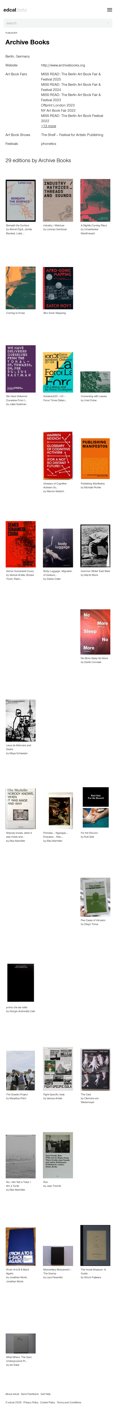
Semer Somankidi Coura (20, 571)
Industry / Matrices (53, 225)
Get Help (46, 1394)
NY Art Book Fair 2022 (58, 111)
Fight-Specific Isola (53, 1095)
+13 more (48, 126)
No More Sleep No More (94, 658)
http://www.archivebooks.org (63, 66)
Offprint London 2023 (58, 106)
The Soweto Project (17, 1095)
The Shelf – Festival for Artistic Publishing (72, 135)
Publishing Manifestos (93, 484)
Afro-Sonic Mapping (54, 313)
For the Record (89, 833)
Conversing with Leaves (94, 396)
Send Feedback (30, 1394)
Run (45, 1182)
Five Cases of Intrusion (93, 920)
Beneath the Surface (17, 225)
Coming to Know (15, 313)
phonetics (48, 144)
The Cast (86, 1095)
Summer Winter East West (95, 571)
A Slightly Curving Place (94, 225)
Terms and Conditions (69, 1402)
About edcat (12, 1394)
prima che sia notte (16, 1007)
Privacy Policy (30, 1402)
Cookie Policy (47, 1402)
